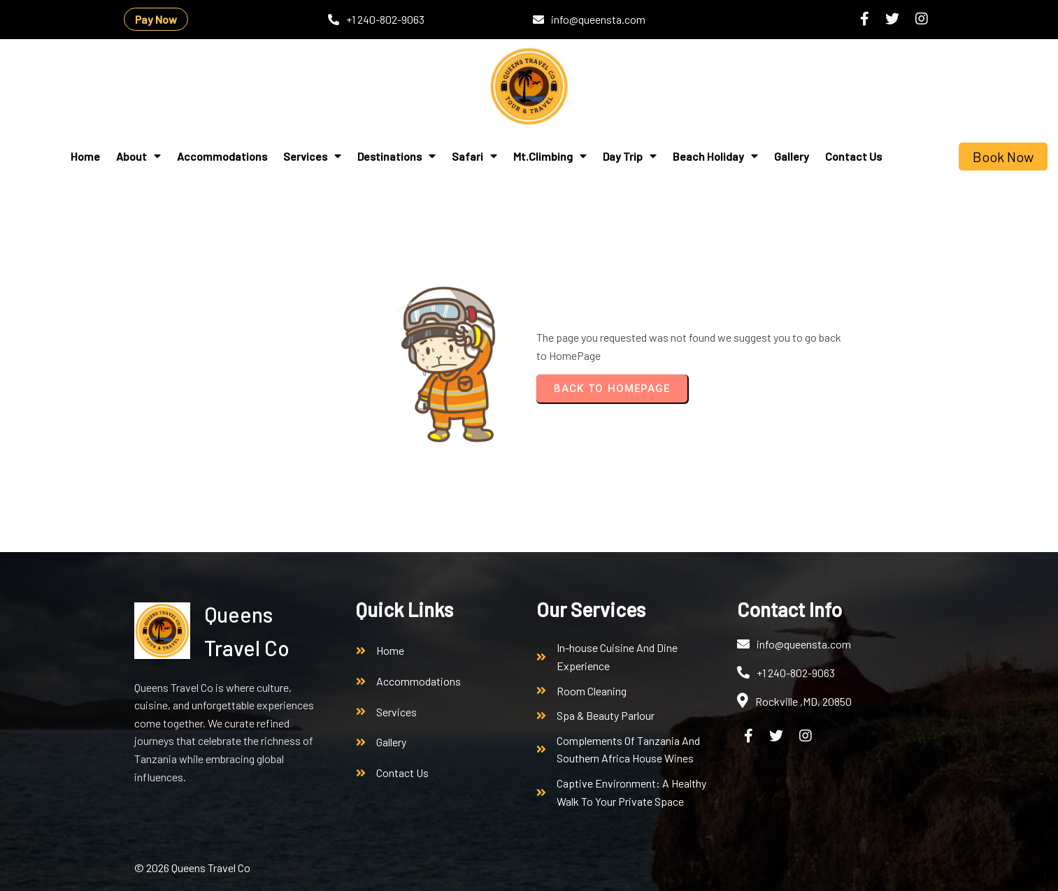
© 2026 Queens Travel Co (192, 867)
